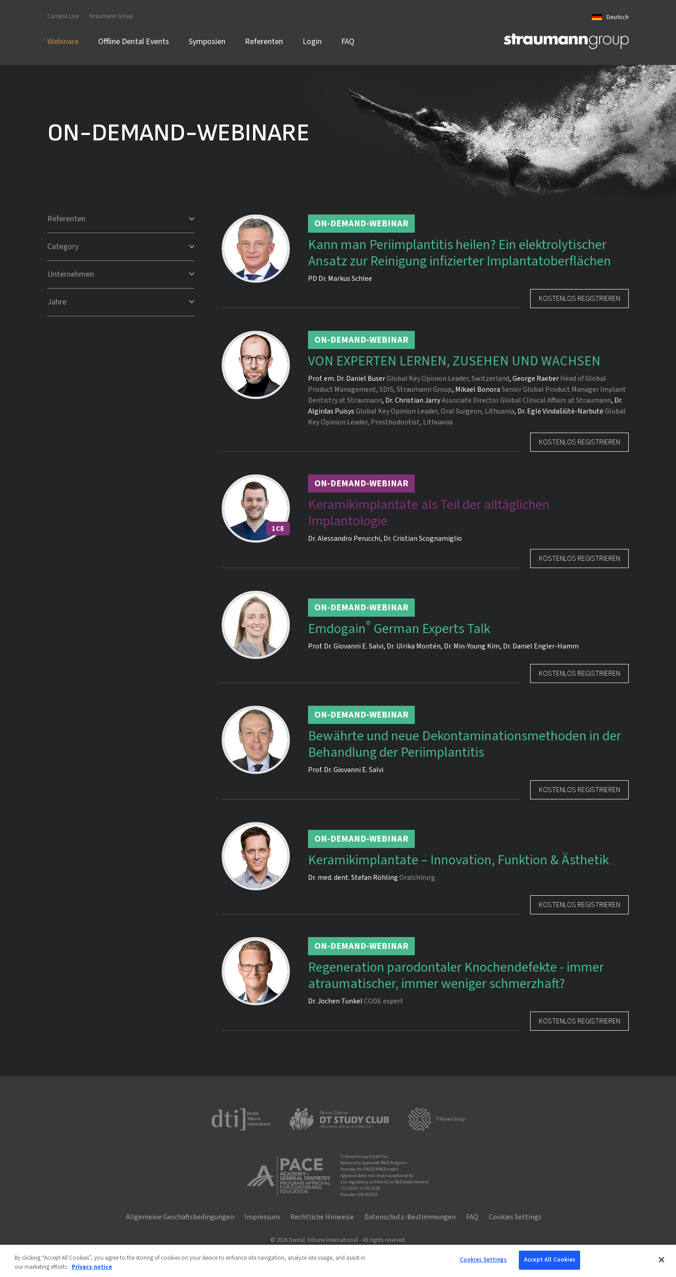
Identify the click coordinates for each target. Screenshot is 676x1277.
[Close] (661, 1260)
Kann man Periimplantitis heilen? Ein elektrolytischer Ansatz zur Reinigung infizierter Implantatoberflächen (459, 253)
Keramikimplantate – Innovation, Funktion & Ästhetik (458, 860)
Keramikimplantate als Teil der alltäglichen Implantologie (429, 513)
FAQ (347, 41)
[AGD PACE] (288, 1175)
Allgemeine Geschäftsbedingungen (180, 1217)
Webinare (63, 41)
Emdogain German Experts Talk (399, 629)
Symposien (207, 41)
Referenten (264, 41)
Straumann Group (111, 16)
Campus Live (63, 16)
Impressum (262, 1217)
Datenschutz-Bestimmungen (410, 1217)
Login (312, 41)
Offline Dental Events (133, 41)
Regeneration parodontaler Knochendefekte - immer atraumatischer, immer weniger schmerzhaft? (456, 975)
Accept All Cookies (549, 1260)
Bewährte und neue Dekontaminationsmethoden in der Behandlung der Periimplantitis (464, 744)
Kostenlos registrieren (579, 299)
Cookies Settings (515, 1217)
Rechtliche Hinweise (322, 1217)
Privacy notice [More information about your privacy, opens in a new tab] (92, 1267)
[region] (338, 1261)
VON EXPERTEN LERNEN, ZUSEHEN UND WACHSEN (454, 361)
